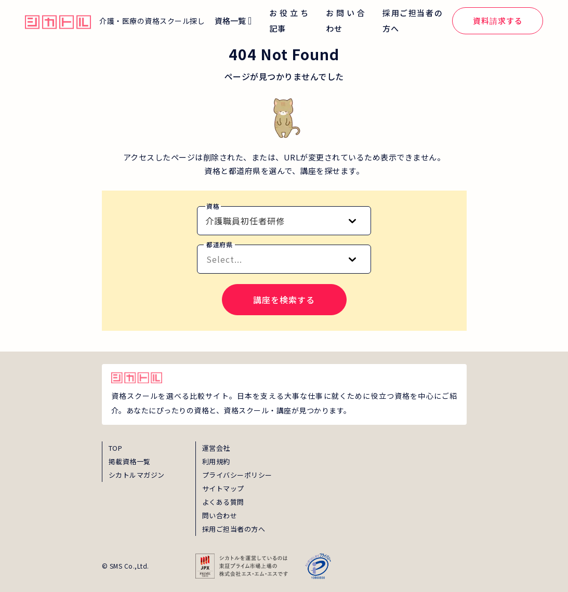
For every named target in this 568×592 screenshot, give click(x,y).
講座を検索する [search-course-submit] (284, 299)
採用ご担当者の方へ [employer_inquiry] (234, 529)
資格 (212, 205)
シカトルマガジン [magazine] (137, 475)
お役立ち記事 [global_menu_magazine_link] (288, 20)
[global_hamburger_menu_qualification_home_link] (58, 20)
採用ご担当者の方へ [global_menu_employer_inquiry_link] (412, 20)
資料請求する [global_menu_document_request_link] (498, 20)
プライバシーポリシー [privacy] (237, 475)
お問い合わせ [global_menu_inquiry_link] (345, 20)
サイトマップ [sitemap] (223, 488)
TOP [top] (116, 448)
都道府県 (219, 244)
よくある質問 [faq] (223, 502)
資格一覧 (230, 20)
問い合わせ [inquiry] (219, 515)
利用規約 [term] (216, 461)
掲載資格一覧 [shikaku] (130, 461)
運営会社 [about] (216, 448)
